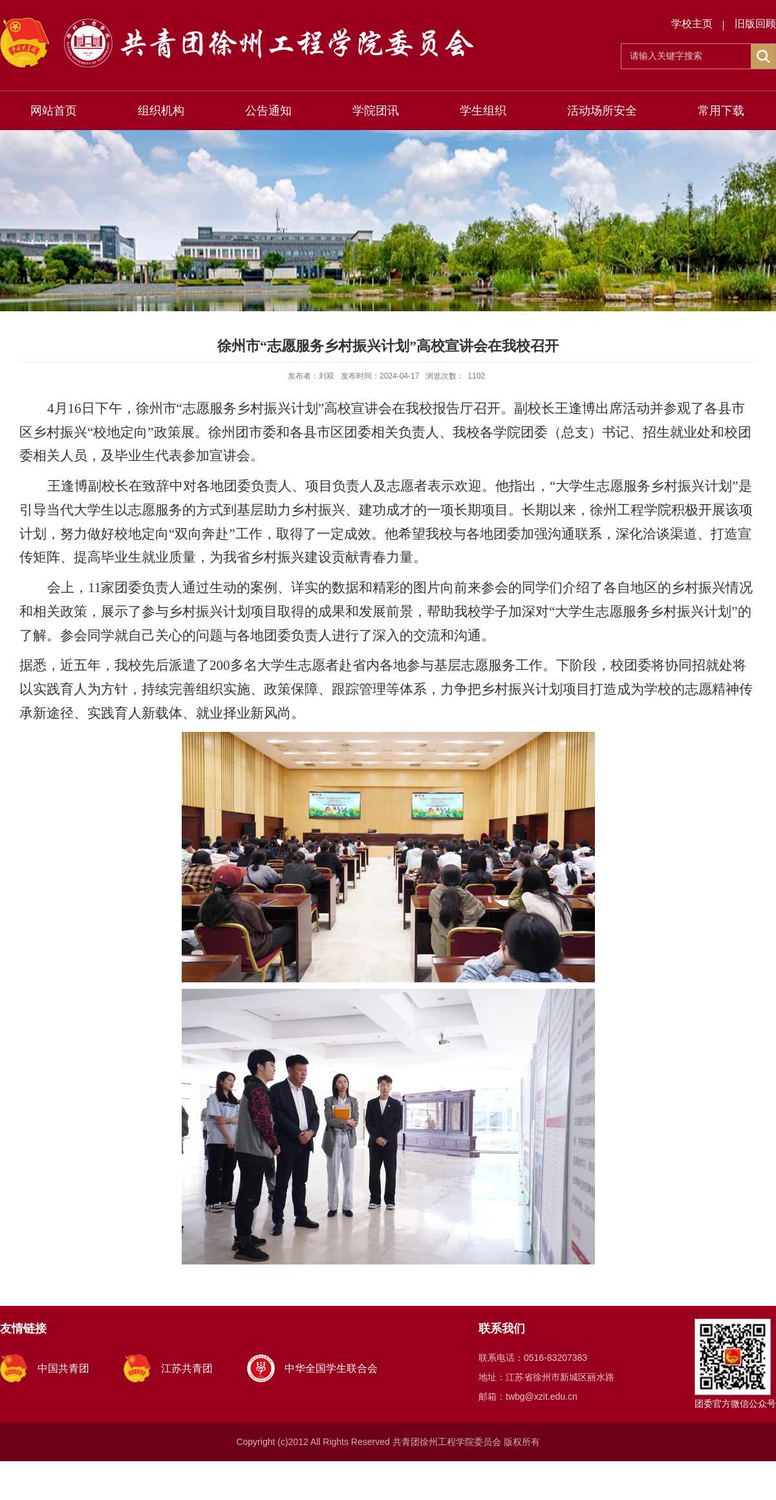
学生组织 (483, 110)
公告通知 (268, 110)
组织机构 (161, 110)
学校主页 (692, 23)
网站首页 (53, 110)
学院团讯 (375, 110)
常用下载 (721, 110)
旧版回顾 (755, 23)
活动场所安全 (602, 110)
